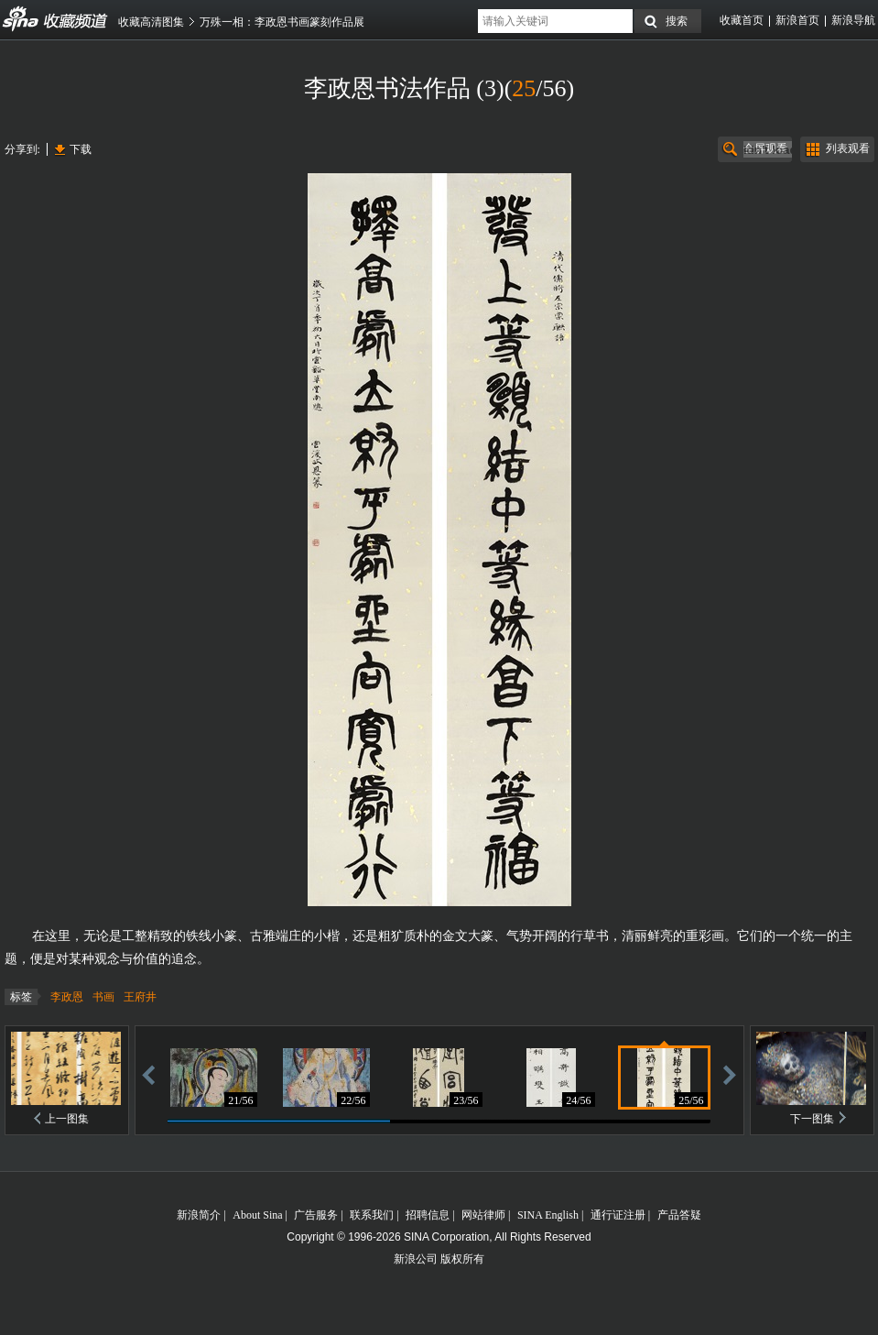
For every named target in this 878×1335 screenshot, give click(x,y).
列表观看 (848, 148)
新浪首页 (797, 20)
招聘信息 (428, 1215)
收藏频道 (21, 19)
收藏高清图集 (151, 22)
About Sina (257, 1215)
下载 (81, 149)
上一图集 (67, 1118)
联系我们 (372, 1215)
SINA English (548, 1215)
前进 (730, 1074)
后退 (148, 1074)
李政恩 (66, 996)
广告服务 (316, 1215)
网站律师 (483, 1215)
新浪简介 (199, 1215)
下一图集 (812, 1118)
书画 (103, 996)
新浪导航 (853, 20)
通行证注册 (618, 1215)
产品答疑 (679, 1215)
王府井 (140, 996)
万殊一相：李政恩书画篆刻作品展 (282, 22)
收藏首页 (742, 20)
